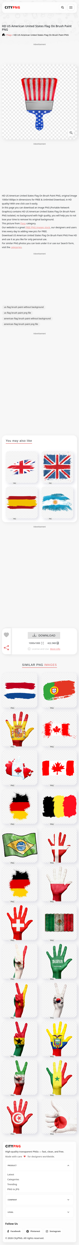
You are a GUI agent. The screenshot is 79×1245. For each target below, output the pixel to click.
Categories (13, 1179)
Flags (23, 223)
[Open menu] (70, 7)
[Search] (62, 7)
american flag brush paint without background (27, 318)
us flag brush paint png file (17, 313)
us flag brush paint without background (24, 307)
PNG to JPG (13, 1189)
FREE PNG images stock (37, 227)
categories (16, 247)
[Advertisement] (39, 54)
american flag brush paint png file (21, 324)
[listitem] (14, 1231)
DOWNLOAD (44, 635)
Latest (10, 1174)
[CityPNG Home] (12, 7)
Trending (12, 1184)
